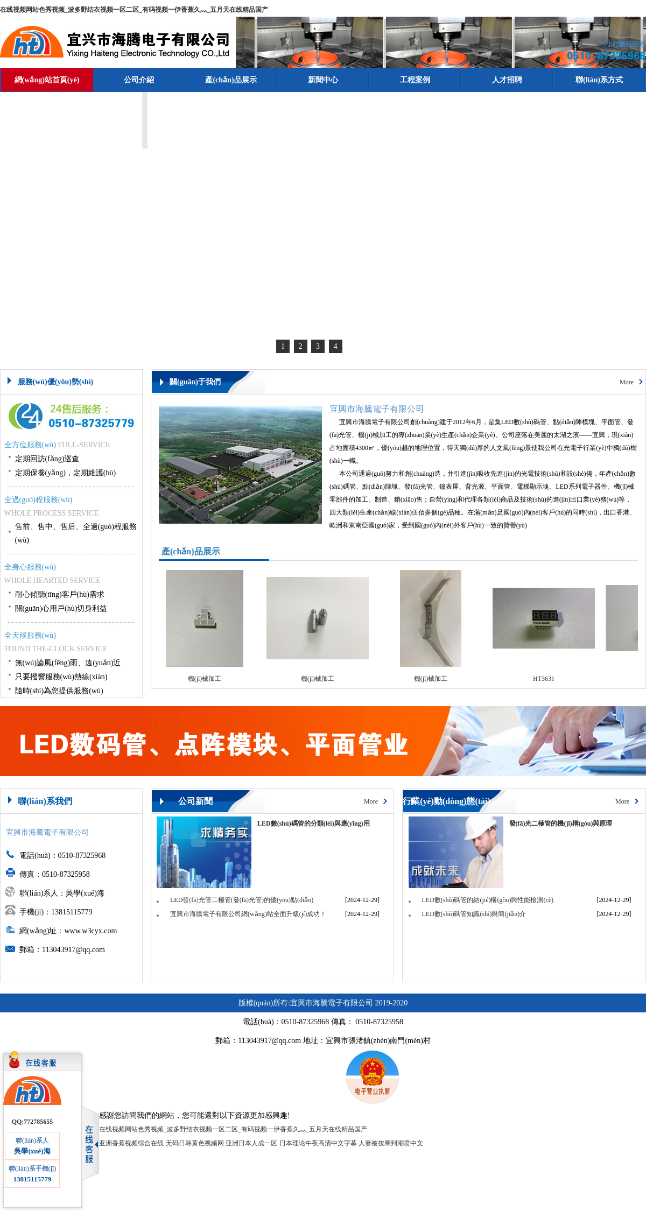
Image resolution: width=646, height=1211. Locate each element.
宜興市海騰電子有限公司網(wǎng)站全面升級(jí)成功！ (248, 914)
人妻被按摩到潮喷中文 (391, 1143)
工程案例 (415, 80)
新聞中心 (323, 80)
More (627, 382)
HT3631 (547, 678)
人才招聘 (507, 80)
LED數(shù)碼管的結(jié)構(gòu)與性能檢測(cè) (488, 900)
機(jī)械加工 (209, 678)
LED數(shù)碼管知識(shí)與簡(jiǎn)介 (474, 914)
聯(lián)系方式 (599, 80)
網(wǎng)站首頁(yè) (47, 80)
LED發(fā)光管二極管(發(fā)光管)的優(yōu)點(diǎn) (241, 900)
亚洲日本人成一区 (251, 1143)
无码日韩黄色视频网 (195, 1143)
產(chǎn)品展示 (230, 80)
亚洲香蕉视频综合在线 (131, 1143)
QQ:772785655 (32, 1121)
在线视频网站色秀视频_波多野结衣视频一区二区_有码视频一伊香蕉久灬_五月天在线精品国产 (134, 9)
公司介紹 (139, 80)
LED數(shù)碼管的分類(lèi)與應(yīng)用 (313, 823)
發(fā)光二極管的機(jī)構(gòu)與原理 (561, 823)
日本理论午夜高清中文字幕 (318, 1143)
